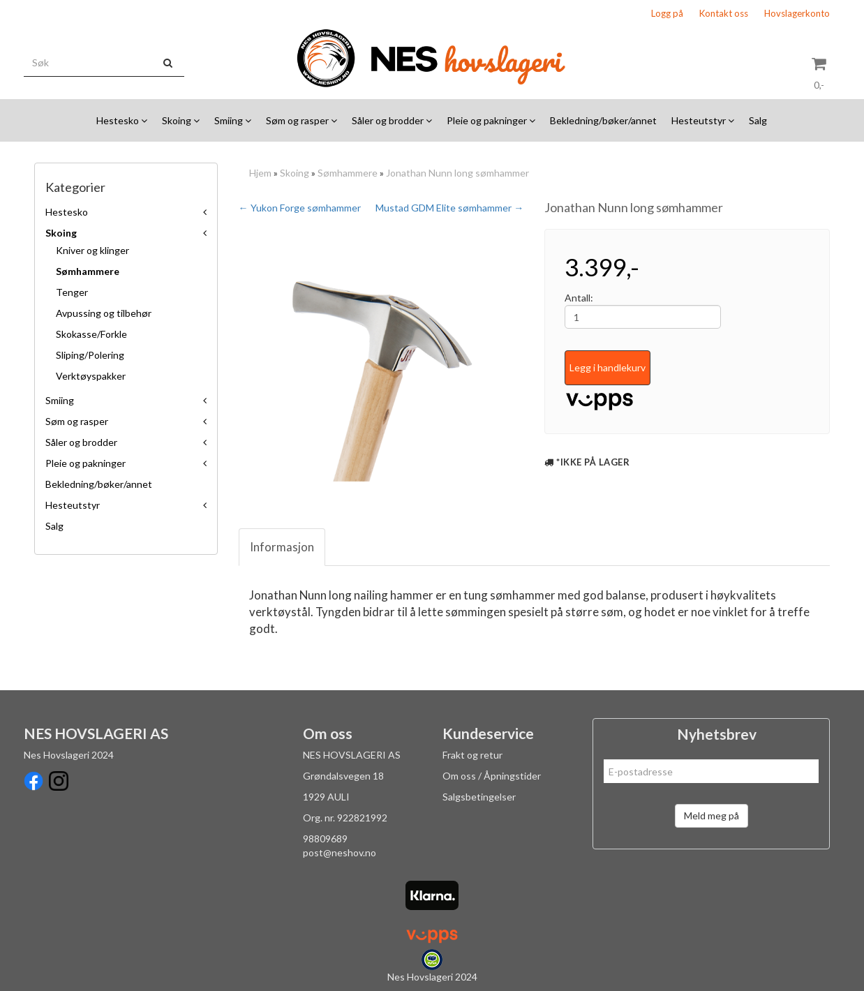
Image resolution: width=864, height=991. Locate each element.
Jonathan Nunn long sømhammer (457, 173)
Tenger (72, 292)
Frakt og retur (472, 755)
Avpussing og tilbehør (103, 313)
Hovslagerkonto (797, 13)
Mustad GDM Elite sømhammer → (449, 208)
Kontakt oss (723, 13)
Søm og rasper (76, 421)
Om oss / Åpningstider (491, 776)
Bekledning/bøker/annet (98, 484)
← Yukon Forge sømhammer (300, 208)
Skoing (61, 233)
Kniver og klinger (92, 250)
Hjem (260, 173)
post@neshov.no (339, 852)
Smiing (59, 400)
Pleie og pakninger (85, 463)
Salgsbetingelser (479, 797)
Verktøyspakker (91, 376)
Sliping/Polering (90, 355)
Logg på (667, 13)
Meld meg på (711, 815)
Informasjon (282, 546)
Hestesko (66, 212)
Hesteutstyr (72, 505)
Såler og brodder (81, 442)
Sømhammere (87, 271)
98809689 (325, 838)
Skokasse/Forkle (91, 334)
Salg (54, 526)
